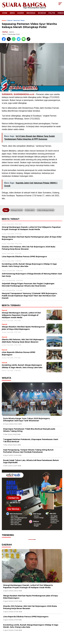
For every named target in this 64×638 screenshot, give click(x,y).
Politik (51, 13)
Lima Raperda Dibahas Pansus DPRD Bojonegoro (25, 616)
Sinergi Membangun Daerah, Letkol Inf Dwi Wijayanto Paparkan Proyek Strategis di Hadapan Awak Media (21, 315)
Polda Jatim (29, 210)
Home (4, 13)
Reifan (5, 32)
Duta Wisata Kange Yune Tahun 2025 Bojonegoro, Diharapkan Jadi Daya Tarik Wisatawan (26, 419)
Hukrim (20, 13)
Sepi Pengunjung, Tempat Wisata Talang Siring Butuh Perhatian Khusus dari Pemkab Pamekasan (28, 451)
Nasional (17, 20)
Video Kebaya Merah (45, 210)
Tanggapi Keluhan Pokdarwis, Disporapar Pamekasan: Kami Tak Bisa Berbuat (30, 440)
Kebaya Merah (16, 210)
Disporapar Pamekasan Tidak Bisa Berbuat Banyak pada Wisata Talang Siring (29, 430)
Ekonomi (42, 13)
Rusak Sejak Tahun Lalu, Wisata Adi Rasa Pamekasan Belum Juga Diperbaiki (31, 461)
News (12, 13)
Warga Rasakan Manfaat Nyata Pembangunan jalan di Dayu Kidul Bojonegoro (30, 597)
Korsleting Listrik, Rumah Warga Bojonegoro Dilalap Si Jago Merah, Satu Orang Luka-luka (30, 626)
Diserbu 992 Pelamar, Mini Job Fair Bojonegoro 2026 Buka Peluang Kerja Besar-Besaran (30, 607)
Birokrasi (31, 13)
